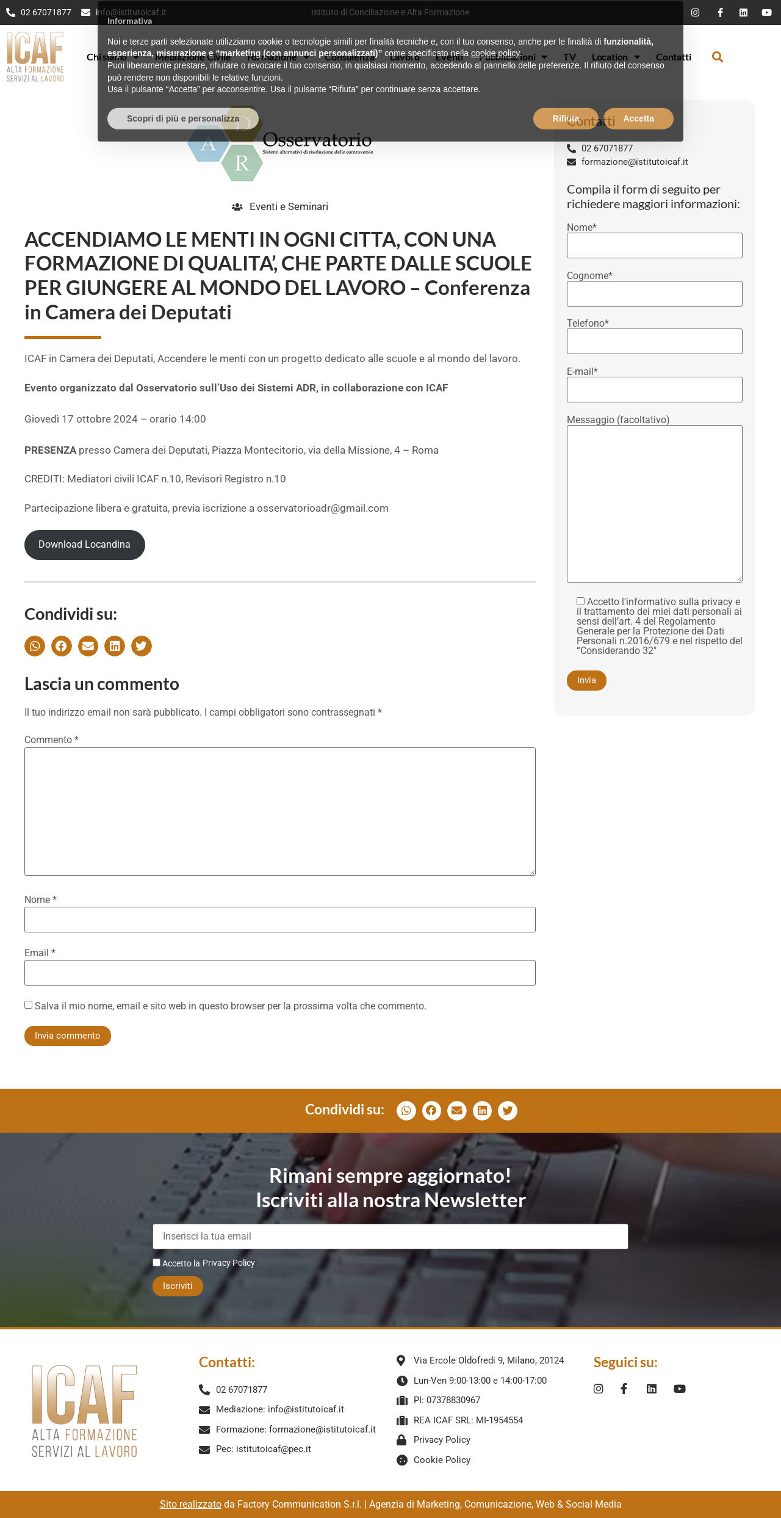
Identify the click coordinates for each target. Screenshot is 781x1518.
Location (616, 57)
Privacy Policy (229, 1263)
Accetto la (176, 1263)
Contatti (673, 56)
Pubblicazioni (513, 57)
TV (569, 56)
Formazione (278, 57)
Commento (51, 740)
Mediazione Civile (193, 56)
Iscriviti (178, 1285)
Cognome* (655, 285)
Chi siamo (113, 57)
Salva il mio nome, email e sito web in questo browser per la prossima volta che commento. (230, 1006)
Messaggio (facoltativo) (655, 499)
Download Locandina (84, 544)
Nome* (655, 237)
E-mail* (655, 381)
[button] (717, 56)
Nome (40, 900)
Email (40, 953)
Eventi (449, 56)
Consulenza (349, 56)
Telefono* (655, 333)
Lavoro (405, 56)
